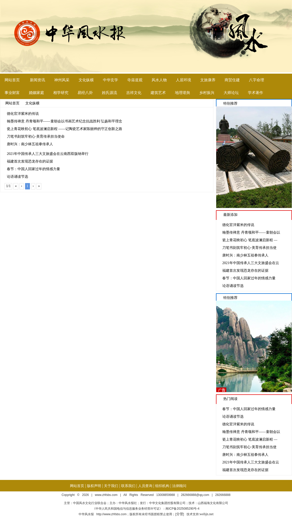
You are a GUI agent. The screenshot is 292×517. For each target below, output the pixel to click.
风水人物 (159, 80)
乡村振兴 (206, 93)
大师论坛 (231, 93)
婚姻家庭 (36, 93)
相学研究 (60, 93)
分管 (179, 514)
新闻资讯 (37, 80)
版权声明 (94, 486)
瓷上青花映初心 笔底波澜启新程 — (249, 240)
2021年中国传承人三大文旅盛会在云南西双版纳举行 (47, 154)
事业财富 (12, 93)
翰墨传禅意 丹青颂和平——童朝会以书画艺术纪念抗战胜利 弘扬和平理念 (64, 121)
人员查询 (145, 486)
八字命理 (256, 80)
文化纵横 (86, 80)
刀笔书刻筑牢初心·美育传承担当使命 (36, 136)
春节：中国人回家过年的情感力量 (33, 169)
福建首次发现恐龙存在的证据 (30, 161)
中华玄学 (110, 80)
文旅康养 (207, 80)
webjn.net (207, 514)
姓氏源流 (109, 93)
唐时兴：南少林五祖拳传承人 (30, 144)
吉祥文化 (133, 93)
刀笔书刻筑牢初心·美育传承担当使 (249, 248)
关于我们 (111, 486)
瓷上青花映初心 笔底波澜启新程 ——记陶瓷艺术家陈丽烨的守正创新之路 (64, 129)
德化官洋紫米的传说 (23, 114)
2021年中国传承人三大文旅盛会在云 (250, 263)
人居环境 (183, 80)
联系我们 (128, 486)
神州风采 (61, 80)
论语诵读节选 (17, 177)
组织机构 (162, 486)
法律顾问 (179, 486)
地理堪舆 (182, 93)
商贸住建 (232, 80)
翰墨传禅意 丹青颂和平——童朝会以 (251, 232)
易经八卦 (85, 93)
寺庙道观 (134, 80)
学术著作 (255, 93)
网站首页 (12, 80)
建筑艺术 (158, 93)
